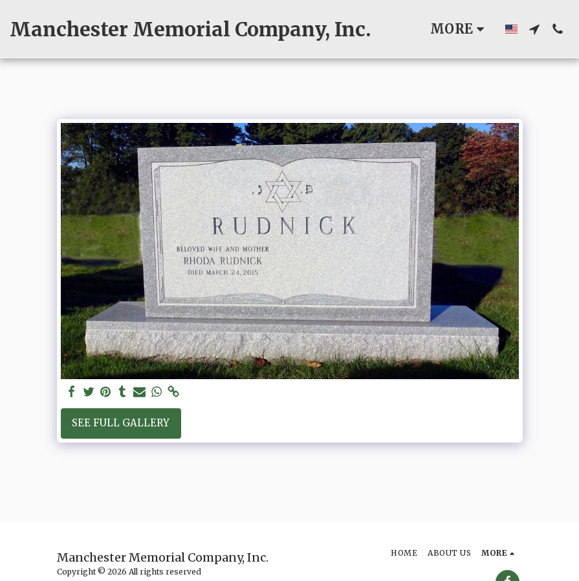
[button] (534, 29)
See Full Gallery (120, 423)
